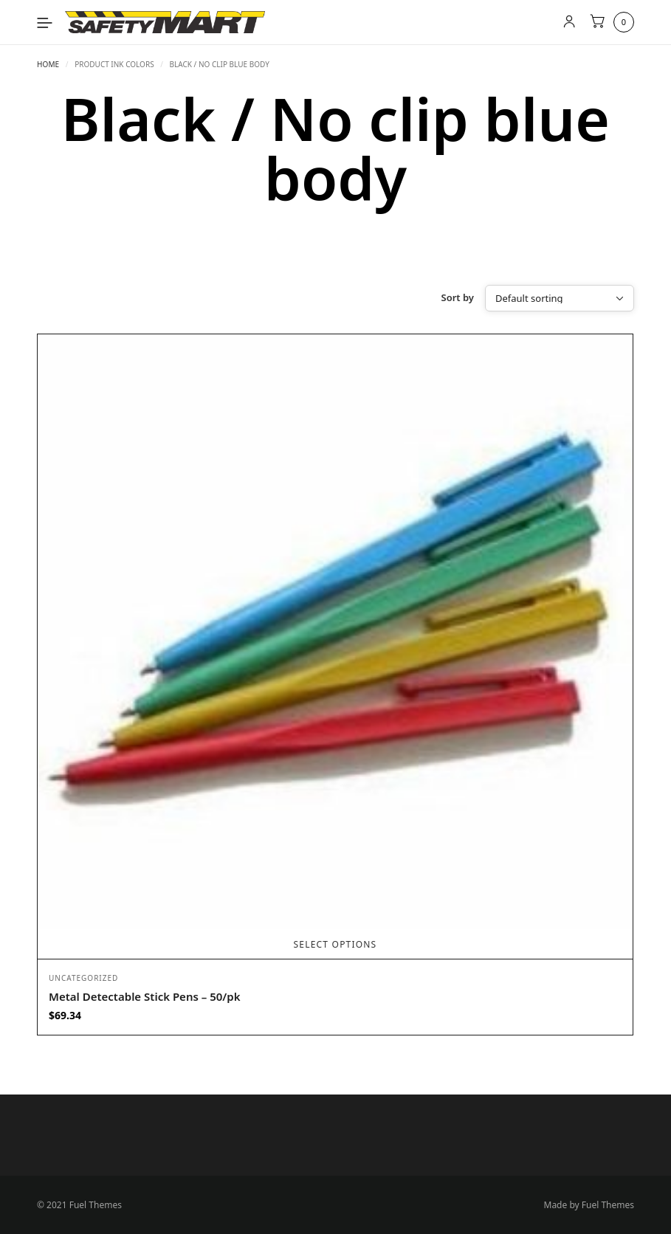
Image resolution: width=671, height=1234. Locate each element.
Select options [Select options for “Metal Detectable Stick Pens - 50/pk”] (335, 944)
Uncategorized (83, 978)
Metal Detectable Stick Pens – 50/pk (145, 996)
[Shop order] (559, 298)
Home (48, 64)
